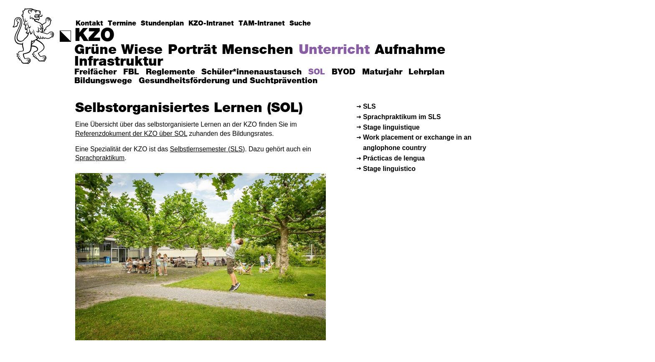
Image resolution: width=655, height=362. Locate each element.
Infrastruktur (118, 61)
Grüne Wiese (118, 49)
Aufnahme (410, 49)
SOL (316, 72)
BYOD (343, 72)
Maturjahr (382, 72)
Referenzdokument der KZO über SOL (131, 133)
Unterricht (334, 49)
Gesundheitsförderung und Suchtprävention (228, 81)
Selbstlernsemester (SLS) (207, 149)
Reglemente (170, 72)
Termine (122, 23)
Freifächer (95, 72)
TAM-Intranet (262, 23)
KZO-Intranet (211, 23)
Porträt (192, 49)
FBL (131, 72)
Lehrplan (426, 72)
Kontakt (89, 23)
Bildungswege (103, 81)
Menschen (257, 49)
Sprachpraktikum (99, 157)
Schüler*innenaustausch (251, 72)
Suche (300, 23)
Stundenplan (162, 23)
